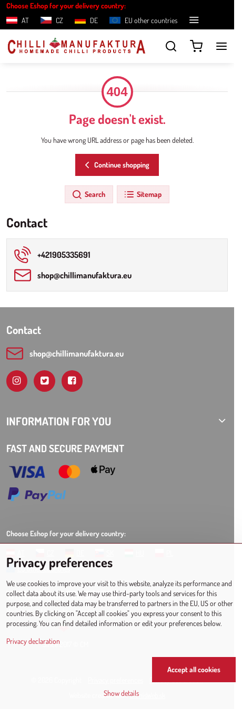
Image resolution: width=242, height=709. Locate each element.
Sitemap (143, 195)
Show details (121, 693)
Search (88, 195)
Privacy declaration (33, 641)
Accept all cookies (193, 669)
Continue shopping (115, 165)
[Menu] (221, 46)
